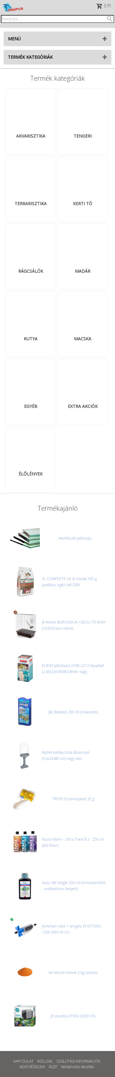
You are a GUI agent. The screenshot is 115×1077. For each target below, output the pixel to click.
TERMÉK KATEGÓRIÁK (30, 57)
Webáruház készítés (77, 1066)
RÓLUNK (44, 1061)
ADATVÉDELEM (32, 1066)
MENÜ (14, 39)
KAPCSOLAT (23, 1061)
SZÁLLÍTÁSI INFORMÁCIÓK (78, 1061)
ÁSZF (53, 1066)
